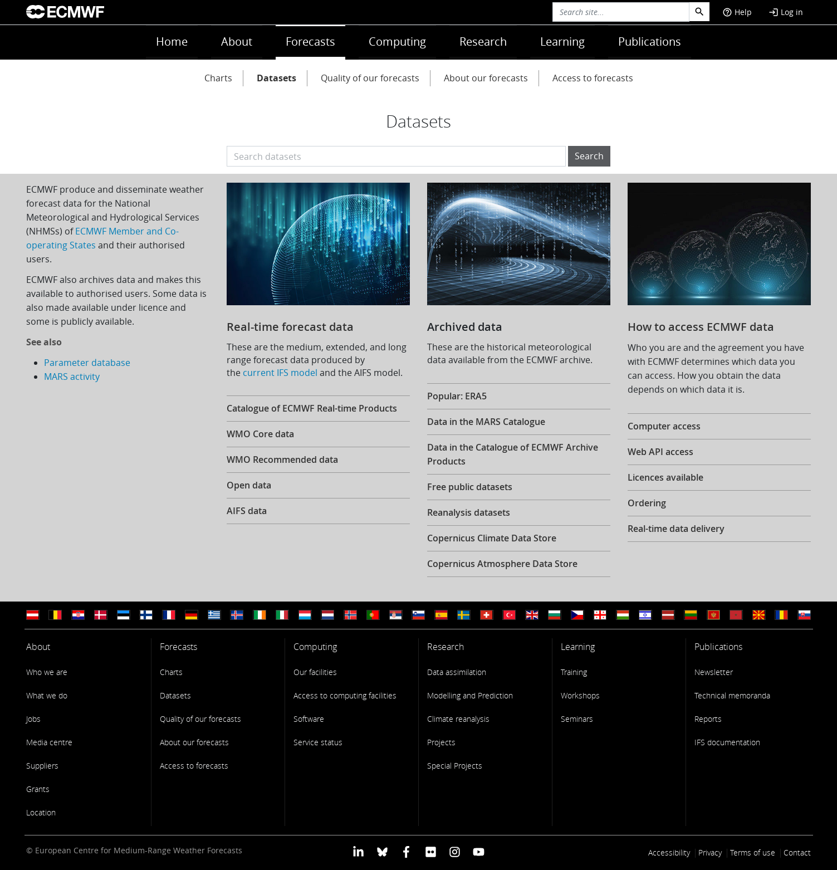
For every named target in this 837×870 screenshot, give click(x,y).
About (236, 41)
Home (172, 41)
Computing (397, 41)
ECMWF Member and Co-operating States (102, 238)
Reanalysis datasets (468, 512)
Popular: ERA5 (457, 396)
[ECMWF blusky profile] (382, 851)
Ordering (647, 503)
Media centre (49, 742)
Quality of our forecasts (370, 78)
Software (308, 718)
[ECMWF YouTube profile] (479, 851)
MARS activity (72, 376)
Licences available (665, 477)
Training (574, 672)
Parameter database (87, 362)
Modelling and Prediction (470, 695)
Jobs (33, 718)
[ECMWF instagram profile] (455, 851)
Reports (708, 718)
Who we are (46, 672)
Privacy (710, 852)
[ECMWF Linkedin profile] (358, 851)
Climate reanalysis (458, 718)
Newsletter (713, 672)
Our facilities (315, 672)
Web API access (660, 452)
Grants (38, 789)
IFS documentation (727, 742)
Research (483, 41)
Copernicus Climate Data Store (491, 538)
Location (41, 812)
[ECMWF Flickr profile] (431, 851)
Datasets (276, 78)
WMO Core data (260, 434)
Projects (441, 742)
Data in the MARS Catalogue (486, 422)
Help (737, 12)
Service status (317, 742)
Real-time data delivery (676, 528)
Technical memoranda (732, 695)
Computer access (664, 426)
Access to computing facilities (345, 695)
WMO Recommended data (282, 459)
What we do (46, 695)
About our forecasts (486, 78)
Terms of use (752, 852)
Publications (649, 41)
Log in (786, 12)
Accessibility (669, 852)
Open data (249, 485)
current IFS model (280, 372)
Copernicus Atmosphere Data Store (502, 564)
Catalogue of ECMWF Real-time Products (312, 408)
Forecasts (310, 41)
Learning (562, 41)
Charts (218, 78)
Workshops (580, 695)
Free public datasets (469, 487)
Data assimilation (456, 672)
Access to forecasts (592, 78)
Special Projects (454, 765)
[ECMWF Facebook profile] (406, 851)
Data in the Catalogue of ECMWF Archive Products (512, 454)
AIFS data (247, 511)
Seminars (577, 718)
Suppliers (42, 765)
